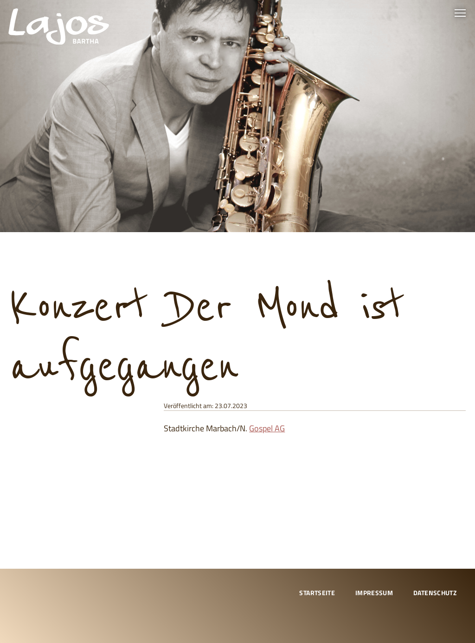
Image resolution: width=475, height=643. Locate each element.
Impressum (374, 593)
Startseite (317, 593)
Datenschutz (434, 593)
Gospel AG (267, 428)
